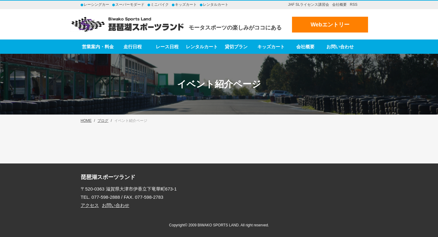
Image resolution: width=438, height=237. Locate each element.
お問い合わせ (340, 46)
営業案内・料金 (98, 46)
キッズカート (271, 46)
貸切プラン (236, 46)
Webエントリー (330, 25)
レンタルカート (202, 46)
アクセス (90, 205)
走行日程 (132, 46)
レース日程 (167, 46)
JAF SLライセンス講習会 (308, 4)
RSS (353, 4)
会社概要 (339, 4)
